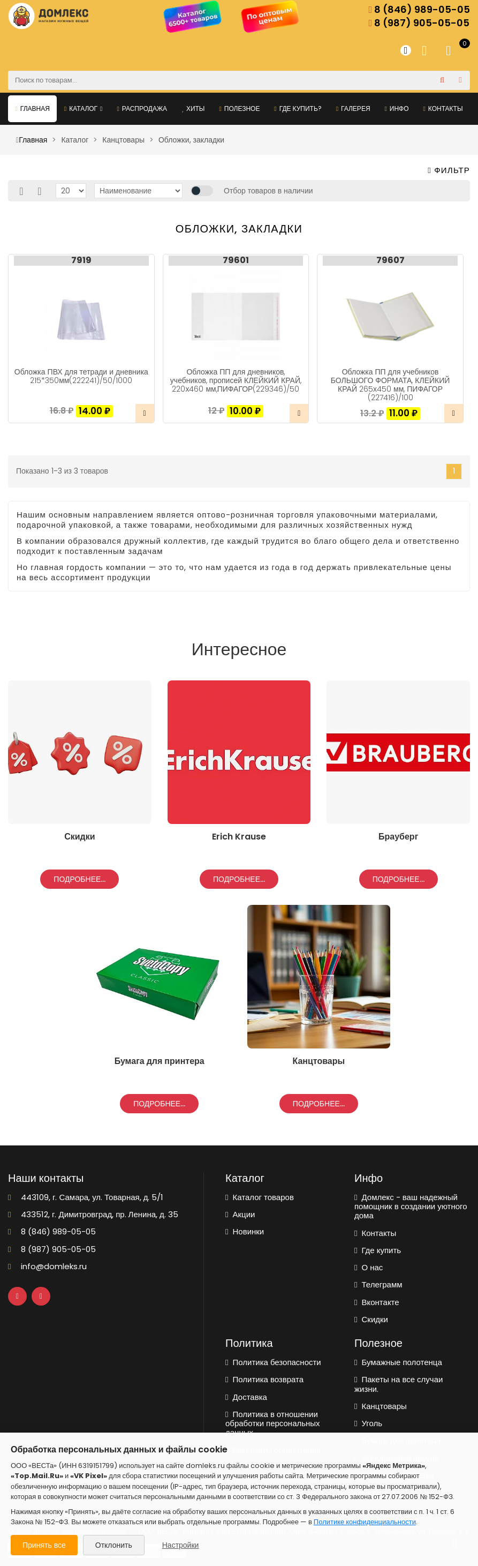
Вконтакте (376, 1302)
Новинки (244, 1231)
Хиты (193, 108)
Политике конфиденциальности (365, 1522)
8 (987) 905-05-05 (418, 23)
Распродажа (142, 108)
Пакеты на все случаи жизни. (398, 1384)
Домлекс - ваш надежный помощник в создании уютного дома (410, 1206)
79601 (236, 260)
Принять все (44, 1545)
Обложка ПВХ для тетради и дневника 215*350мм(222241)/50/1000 (81, 376)
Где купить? (297, 108)
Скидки (371, 1319)
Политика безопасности (273, 1362)
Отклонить (113, 1545)
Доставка (246, 1397)
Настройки (180, 1545)
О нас (368, 1267)
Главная (32, 108)
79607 (390, 260)
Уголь (368, 1423)
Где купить (377, 1250)
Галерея (353, 108)
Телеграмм (378, 1284)
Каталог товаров (259, 1197)
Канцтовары (380, 1406)
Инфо (396, 108)
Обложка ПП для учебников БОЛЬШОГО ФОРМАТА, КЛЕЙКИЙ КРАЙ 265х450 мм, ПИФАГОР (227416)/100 (390, 385)
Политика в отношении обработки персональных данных (272, 1423)
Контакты (442, 108)
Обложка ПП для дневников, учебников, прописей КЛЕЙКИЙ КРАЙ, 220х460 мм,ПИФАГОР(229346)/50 (235, 380)
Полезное (239, 108)
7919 (81, 260)
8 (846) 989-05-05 (419, 10)
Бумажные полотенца (398, 1362)
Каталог (83, 108)
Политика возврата (264, 1379)
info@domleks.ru (47, 1266)
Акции (240, 1214)
